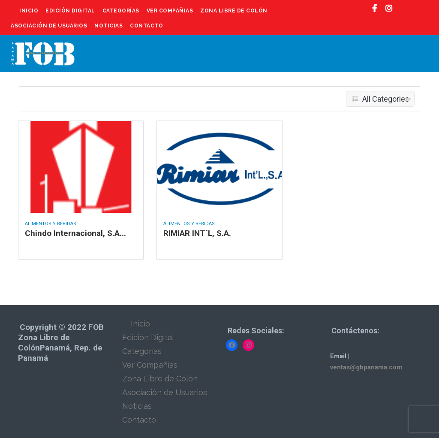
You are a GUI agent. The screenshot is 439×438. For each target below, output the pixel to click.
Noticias (108, 26)
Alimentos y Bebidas (50, 223)
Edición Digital (70, 11)
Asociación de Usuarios (49, 26)
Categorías (120, 11)
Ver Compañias (170, 11)
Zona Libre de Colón (234, 11)
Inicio (28, 11)
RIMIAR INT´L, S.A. (197, 233)
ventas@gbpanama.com (366, 367)
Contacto (146, 26)
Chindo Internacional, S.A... (75, 233)
